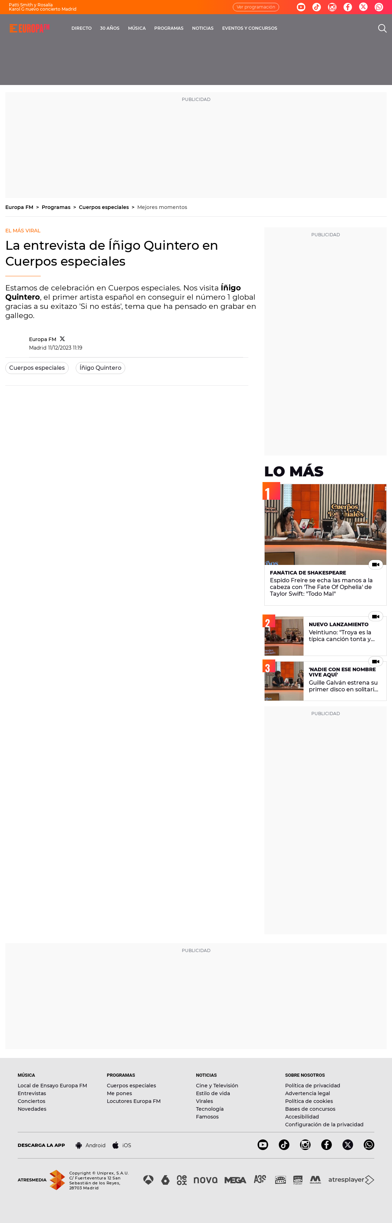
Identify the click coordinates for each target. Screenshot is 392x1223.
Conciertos (31, 1101)
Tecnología (210, 1109)
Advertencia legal (307, 1093)
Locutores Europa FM (134, 1101)
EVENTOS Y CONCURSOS (249, 28)
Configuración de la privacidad (324, 1124)
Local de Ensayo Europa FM (52, 1085)
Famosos (207, 1117)
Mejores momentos (162, 207)
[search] (382, 28)
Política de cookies (309, 1101)
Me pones (119, 1093)
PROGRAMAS (169, 28)
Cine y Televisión (217, 1085)
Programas (57, 207)
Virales (204, 1101)
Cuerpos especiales (104, 207)
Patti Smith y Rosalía (31, 4)
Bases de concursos (310, 1109)
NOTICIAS (203, 28)
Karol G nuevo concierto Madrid (42, 9)
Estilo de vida (213, 1093)
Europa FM (20, 207)
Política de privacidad (312, 1085)
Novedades (32, 1109)
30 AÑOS (110, 28)
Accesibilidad (302, 1117)
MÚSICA (137, 28)
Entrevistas (32, 1093)
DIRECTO (81, 28)
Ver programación (256, 7)
